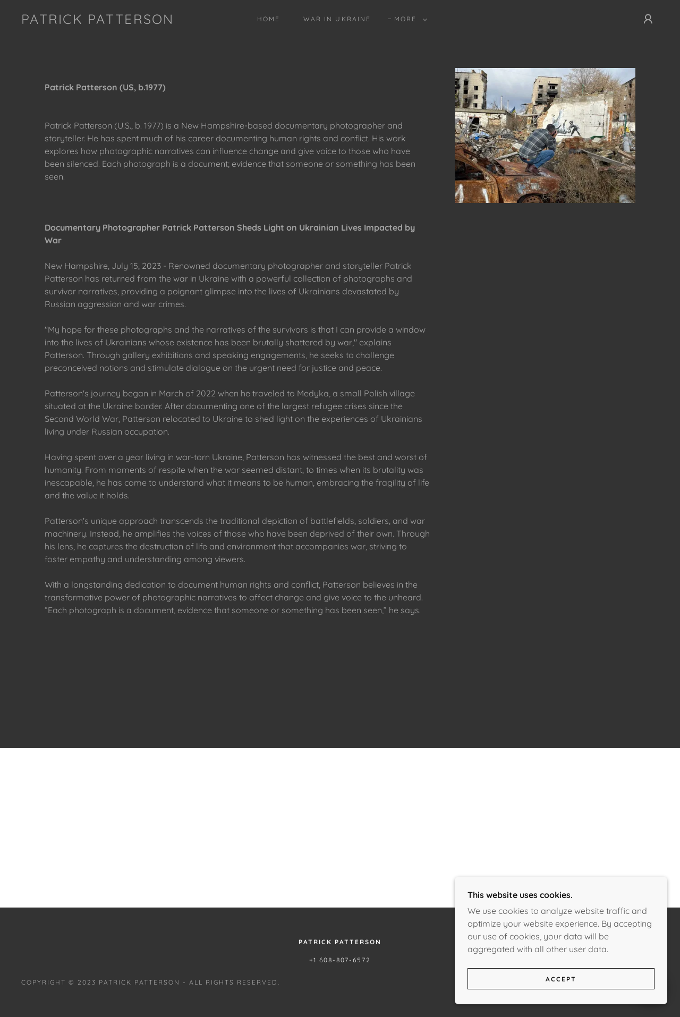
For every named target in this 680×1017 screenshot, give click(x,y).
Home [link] (268, 19)
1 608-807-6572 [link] (342, 960)
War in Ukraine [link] (336, 19)
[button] (408, 19)
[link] (97, 20)
